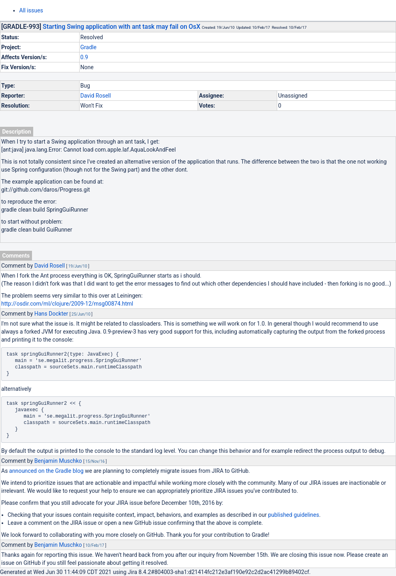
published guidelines (293, 515)
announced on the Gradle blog (46, 471)
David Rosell (95, 95)
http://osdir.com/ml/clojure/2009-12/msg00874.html (67, 303)
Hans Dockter (51, 313)
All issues (31, 10)
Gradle (88, 47)
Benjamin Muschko (58, 461)
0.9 (84, 57)
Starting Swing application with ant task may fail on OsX (121, 26)
